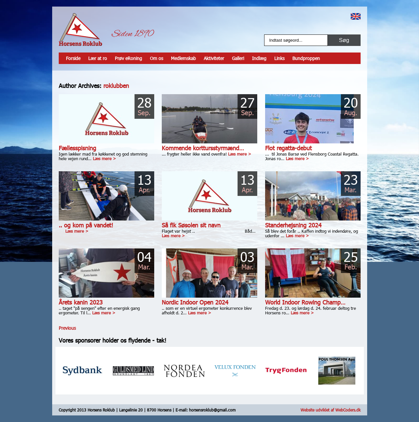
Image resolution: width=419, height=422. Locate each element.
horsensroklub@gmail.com (212, 409)
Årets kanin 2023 (81, 302)
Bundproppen (306, 58)
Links (279, 58)
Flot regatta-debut (288, 148)
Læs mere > (104, 158)
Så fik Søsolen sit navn (191, 225)
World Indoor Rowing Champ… (305, 302)
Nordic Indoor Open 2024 (195, 302)
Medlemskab (183, 58)
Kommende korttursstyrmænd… (203, 148)
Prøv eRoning (128, 58)
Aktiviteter (214, 58)
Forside (73, 58)
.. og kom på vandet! (86, 225)
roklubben (116, 85)
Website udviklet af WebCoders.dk (331, 410)
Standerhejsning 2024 (293, 225)
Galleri (238, 58)
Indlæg (259, 58)
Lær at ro (97, 58)
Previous (67, 328)
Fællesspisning (77, 148)
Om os (156, 58)
